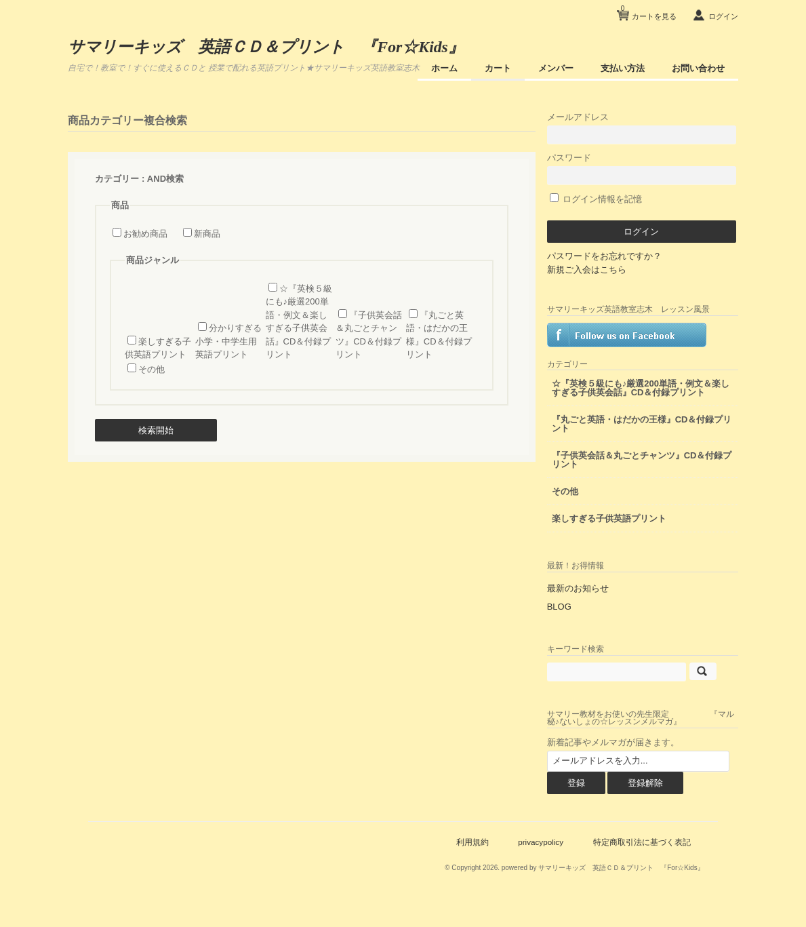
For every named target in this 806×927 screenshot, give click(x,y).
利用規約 (469, 860)
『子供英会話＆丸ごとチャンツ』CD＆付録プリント (650, 479)
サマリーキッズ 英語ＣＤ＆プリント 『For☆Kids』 (273, 47)
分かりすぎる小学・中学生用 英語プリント (231, 340)
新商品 (210, 233)
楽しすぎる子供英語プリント (635, 538)
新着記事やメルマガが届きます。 (639, 761)
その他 (155, 368)
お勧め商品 (149, 233)
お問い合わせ (695, 68)
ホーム (441, 68)
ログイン (721, 16)
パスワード (653, 166)
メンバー (553, 68)
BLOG (585, 625)
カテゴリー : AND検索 (142, 178)
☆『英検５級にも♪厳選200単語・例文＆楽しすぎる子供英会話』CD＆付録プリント (653, 403)
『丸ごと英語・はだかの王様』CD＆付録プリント (650, 443)
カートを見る (645, 11)
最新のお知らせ (603, 607)
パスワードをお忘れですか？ (630, 253)
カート (495, 68)
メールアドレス (653, 125)
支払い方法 (620, 68)
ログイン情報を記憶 (622, 196)
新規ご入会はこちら (612, 267)
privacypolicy (538, 860)
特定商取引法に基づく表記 (639, 860)
